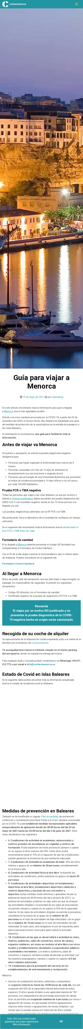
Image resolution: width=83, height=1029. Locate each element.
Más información (21, 1024)
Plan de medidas (50, 816)
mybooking (57, 397)
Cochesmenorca (40, 642)
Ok (61, 1021)
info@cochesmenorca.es (41, 664)
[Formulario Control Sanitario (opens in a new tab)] (18, 563)
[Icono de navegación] (77, 4)
